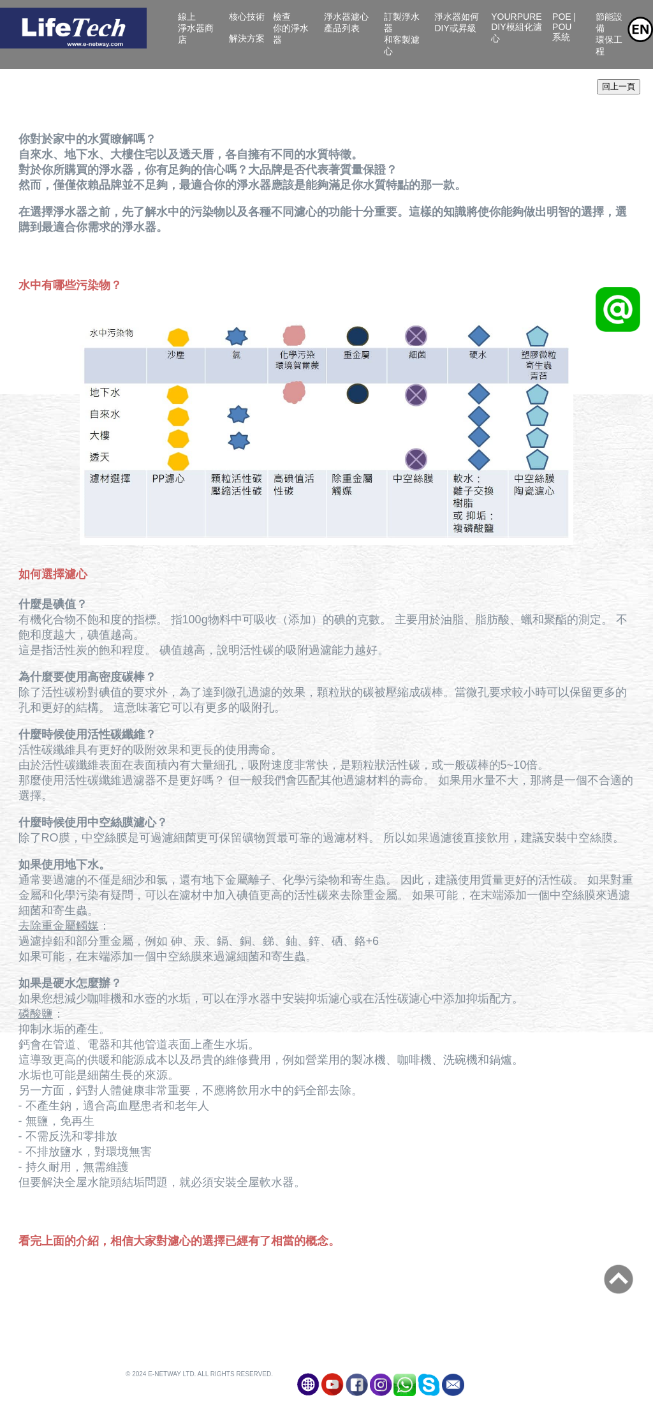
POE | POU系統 (568, 32)
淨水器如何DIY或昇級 (457, 28)
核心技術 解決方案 (247, 27)
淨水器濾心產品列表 (349, 28)
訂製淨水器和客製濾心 (402, 33)
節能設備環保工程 (609, 33)
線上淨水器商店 (196, 28)
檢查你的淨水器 (291, 28)
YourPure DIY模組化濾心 (516, 27)
